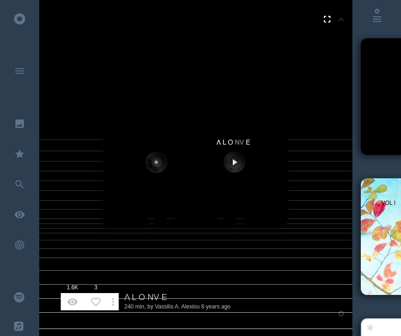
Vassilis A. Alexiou (177, 306)
